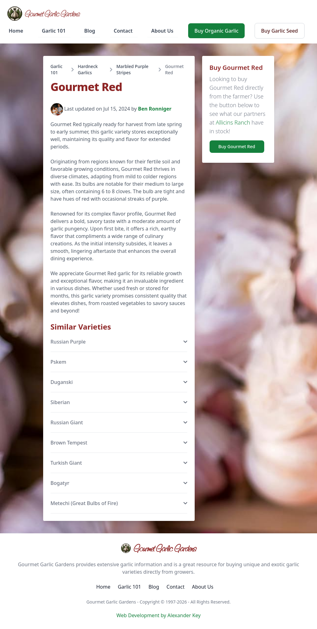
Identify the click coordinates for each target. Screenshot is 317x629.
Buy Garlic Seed (279, 30)
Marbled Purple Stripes (132, 69)
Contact (123, 30)
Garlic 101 (54, 30)
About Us (162, 30)
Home (16, 30)
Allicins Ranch (233, 122)
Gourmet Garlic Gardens (158, 548)
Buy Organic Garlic (216, 30)
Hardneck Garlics (88, 69)
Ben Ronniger (155, 109)
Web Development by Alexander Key (158, 615)
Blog (89, 30)
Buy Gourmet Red (236, 146)
